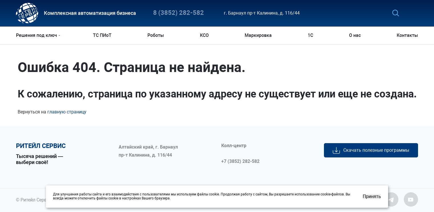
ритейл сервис (41, 146)
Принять (372, 196)
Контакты (407, 35)
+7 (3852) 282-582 (240, 161)
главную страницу (66, 112)
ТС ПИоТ (102, 35)
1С (310, 35)
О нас (355, 35)
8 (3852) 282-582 (178, 13)
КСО (204, 35)
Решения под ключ (36, 35)
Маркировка (258, 35)
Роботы (155, 35)
